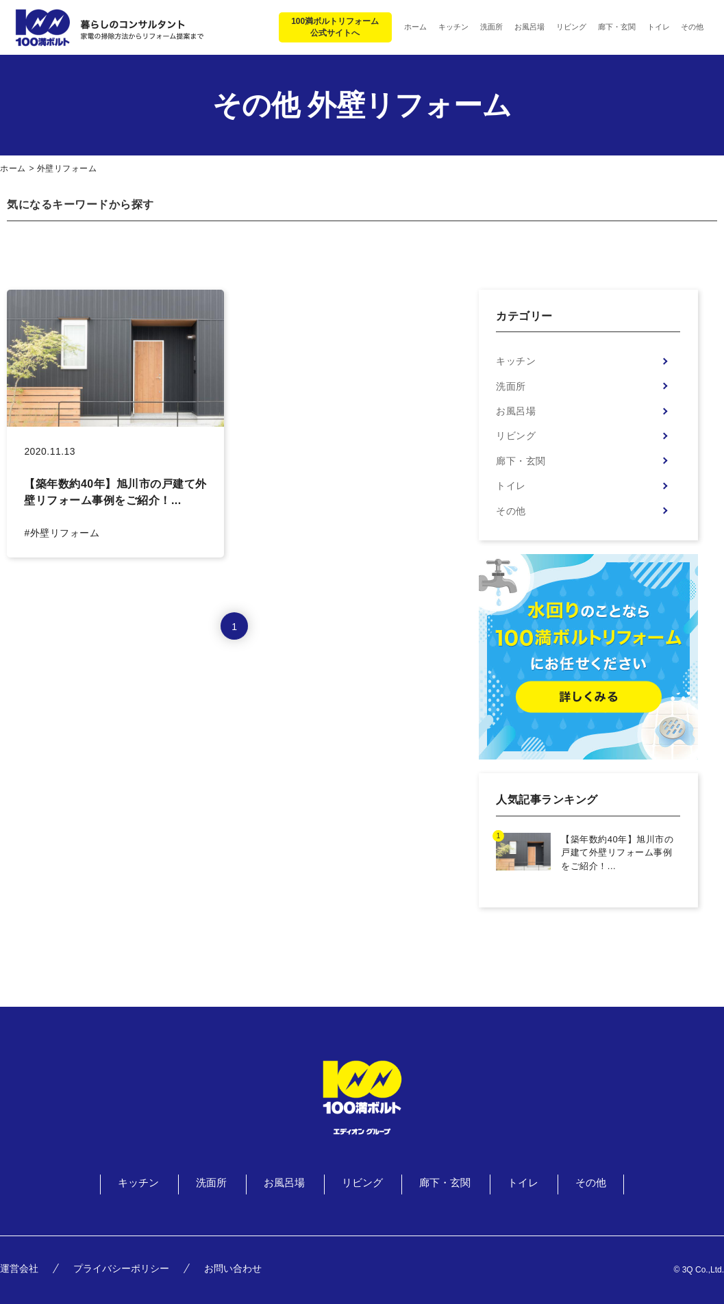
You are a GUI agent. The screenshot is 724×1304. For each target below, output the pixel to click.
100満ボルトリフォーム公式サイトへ (335, 27)
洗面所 (511, 386)
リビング (516, 435)
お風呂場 (516, 410)
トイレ (511, 485)
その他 (511, 510)
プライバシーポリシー (121, 1268)
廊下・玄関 (521, 460)
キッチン (516, 360)
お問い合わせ (233, 1268)
